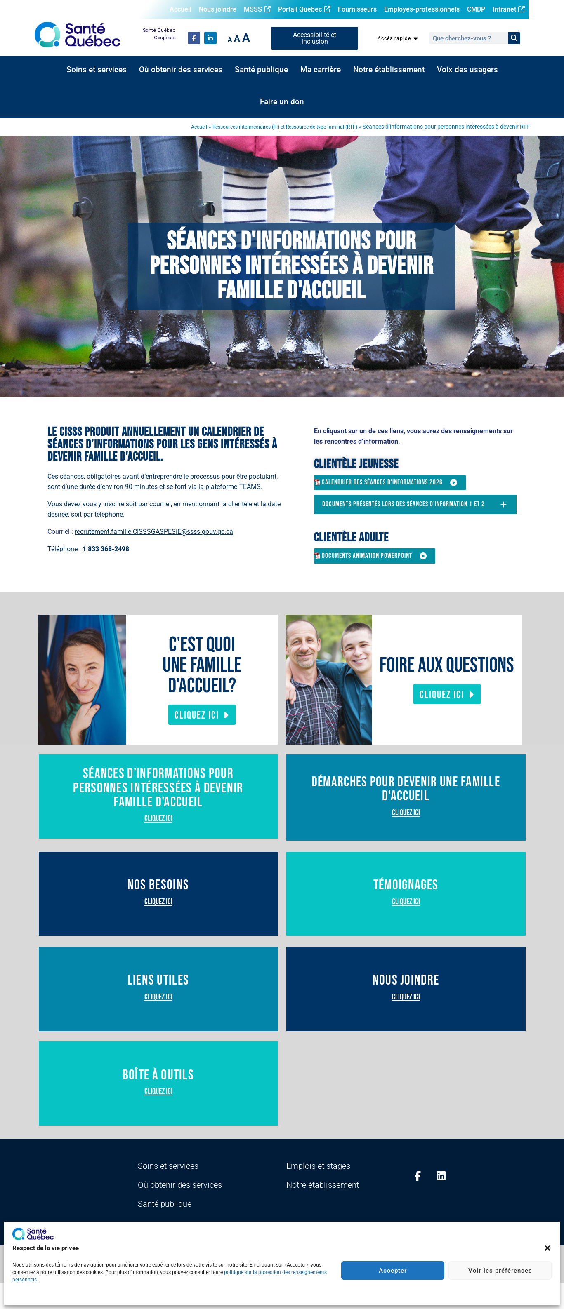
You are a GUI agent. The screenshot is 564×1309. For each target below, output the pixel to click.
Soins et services (96, 69)
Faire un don (282, 101)
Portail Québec (304, 9)
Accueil (180, 9)
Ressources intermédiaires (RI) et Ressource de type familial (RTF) (273, 126)
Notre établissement (389, 69)
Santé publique (261, 69)
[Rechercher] (514, 38)
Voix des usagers (467, 69)
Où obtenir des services (180, 69)
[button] (547, 1248)
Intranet (509, 9)
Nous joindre (217, 9)
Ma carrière (320, 69)
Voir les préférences (500, 1270)
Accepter (393, 1270)
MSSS (257, 9)
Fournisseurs (357, 9)
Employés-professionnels (422, 9)
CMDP (476, 9)
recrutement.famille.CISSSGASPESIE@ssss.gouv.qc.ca (154, 532)
